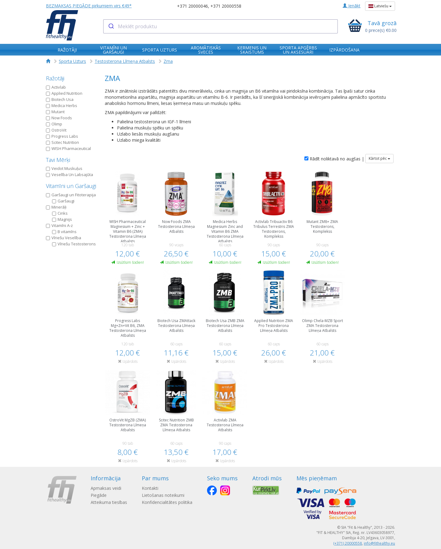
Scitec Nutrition (62, 142)
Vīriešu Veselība (63, 237)
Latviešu (380, 6)
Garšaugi (63, 201)
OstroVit (56, 130)
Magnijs (62, 219)
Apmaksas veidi (106, 488)
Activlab (56, 87)
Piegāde (99, 495)
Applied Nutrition (64, 93)
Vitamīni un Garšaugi (71, 186)
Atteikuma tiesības (109, 502)
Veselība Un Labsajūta (69, 174)
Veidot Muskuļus (64, 168)
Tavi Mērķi (58, 159)
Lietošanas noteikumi (163, 495)
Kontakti (150, 488)
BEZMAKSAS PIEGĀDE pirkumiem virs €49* (89, 6)
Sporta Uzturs (72, 61)
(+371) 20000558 (347, 543)
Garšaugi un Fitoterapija (71, 195)
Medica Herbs (61, 105)
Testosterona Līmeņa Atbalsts (125, 61)
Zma (168, 61)
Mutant (55, 111)
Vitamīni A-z (59, 225)
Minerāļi (56, 207)
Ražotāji (55, 78)
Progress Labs (62, 136)
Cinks (60, 213)
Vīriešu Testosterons (74, 244)
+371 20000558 (225, 6)
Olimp (54, 124)
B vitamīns (64, 231)
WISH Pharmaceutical (68, 148)
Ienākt (351, 6)
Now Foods (59, 118)
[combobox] (220, 26)
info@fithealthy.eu (379, 543)
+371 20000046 (192, 6)
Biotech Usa (60, 99)
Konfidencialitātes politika (167, 502)
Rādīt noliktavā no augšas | (334, 159)
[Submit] (111, 26)
